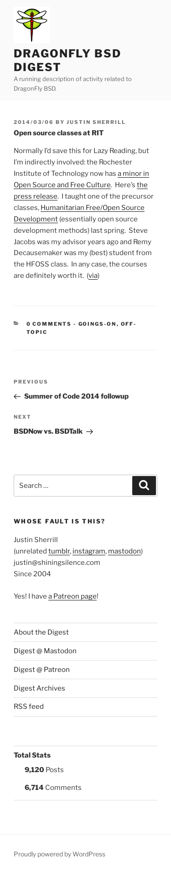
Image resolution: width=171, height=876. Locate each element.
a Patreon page (72, 596)
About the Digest (41, 632)
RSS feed (29, 706)
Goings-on (97, 324)
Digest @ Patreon (42, 670)
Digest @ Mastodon (45, 651)
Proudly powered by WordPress (59, 854)
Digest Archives (39, 688)
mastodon (124, 551)
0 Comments (49, 324)
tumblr (59, 551)
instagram (89, 551)
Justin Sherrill (96, 122)
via (93, 276)
